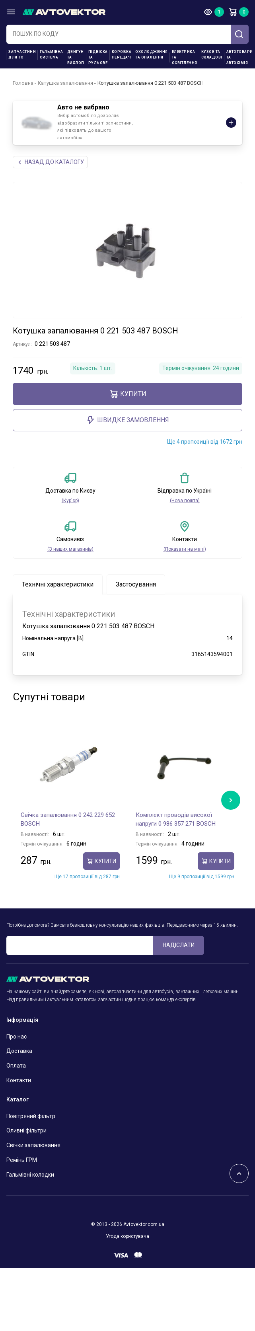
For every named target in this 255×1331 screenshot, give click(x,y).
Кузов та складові (211, 54)
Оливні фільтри (26, 1130)
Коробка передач (122, 54)
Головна (23, 83)
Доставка (19, 1051)
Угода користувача (127, 1236)
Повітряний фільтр (30, 1116)
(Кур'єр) (70, 500)
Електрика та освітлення (184, 57)
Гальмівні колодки (30, 1174)
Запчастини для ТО (22, 54)
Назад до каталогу (50, 162)
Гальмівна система (51, 54)
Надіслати (179, 945)
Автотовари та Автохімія (239, 57)
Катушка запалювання (65, 83)
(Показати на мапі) (185, 549)
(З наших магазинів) (70, 549)
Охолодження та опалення (151, 54)
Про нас (16, 1036)
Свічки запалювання (33, 1145)
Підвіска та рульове (98, 57)
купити (127, 394)
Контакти (18, 1080)
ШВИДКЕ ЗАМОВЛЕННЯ (127, 420)
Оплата (16, 1065)
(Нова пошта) (185, 500)
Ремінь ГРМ (21, 1160)
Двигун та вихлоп (75, 57)
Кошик (232, 12)
